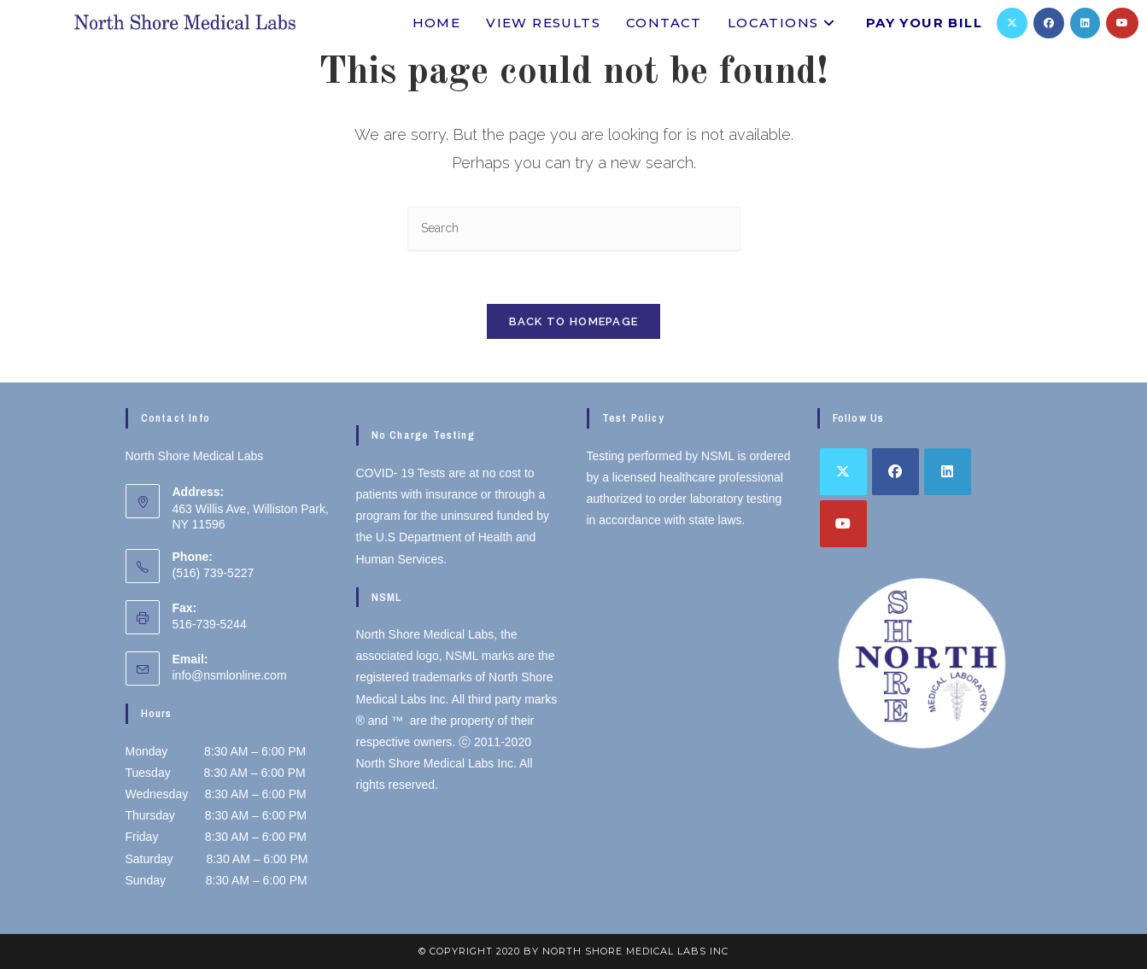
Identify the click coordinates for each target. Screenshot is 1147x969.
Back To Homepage (574, 321)
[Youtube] (1122, 23)
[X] (1012, 23)
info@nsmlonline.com (230, 675)
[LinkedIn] (1085, 23)
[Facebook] (1048, 23)
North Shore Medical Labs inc (635, 951)
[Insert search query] (573, 229)
